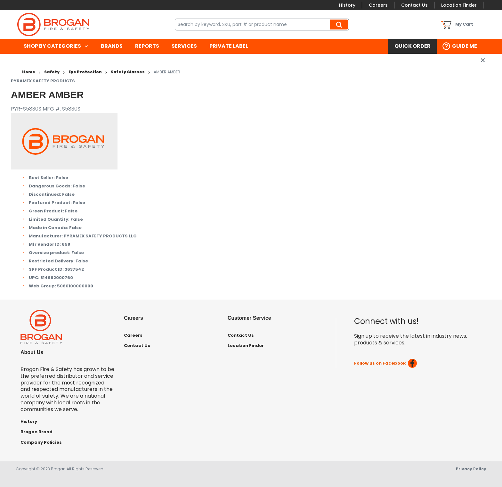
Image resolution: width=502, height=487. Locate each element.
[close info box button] (483, 60)
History (347, 5)
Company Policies (41, 442)
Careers (378, 5)
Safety (52, 72)
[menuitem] (55, 46)
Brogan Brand (36, 432)
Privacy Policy (471, 469)
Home (28, 72)
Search (340, 24)
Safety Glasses (128, 72)
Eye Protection (85, 72)
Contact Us (414, 5)
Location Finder (459, 5)
